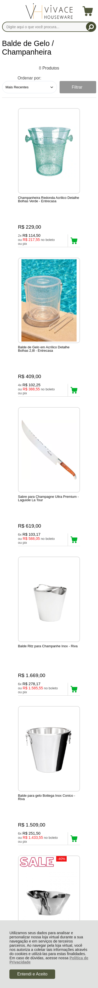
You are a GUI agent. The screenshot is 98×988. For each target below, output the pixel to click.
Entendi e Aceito (32, 974)
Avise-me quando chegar (21, 686)
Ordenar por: (29, 78)
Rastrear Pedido (32, 813)
